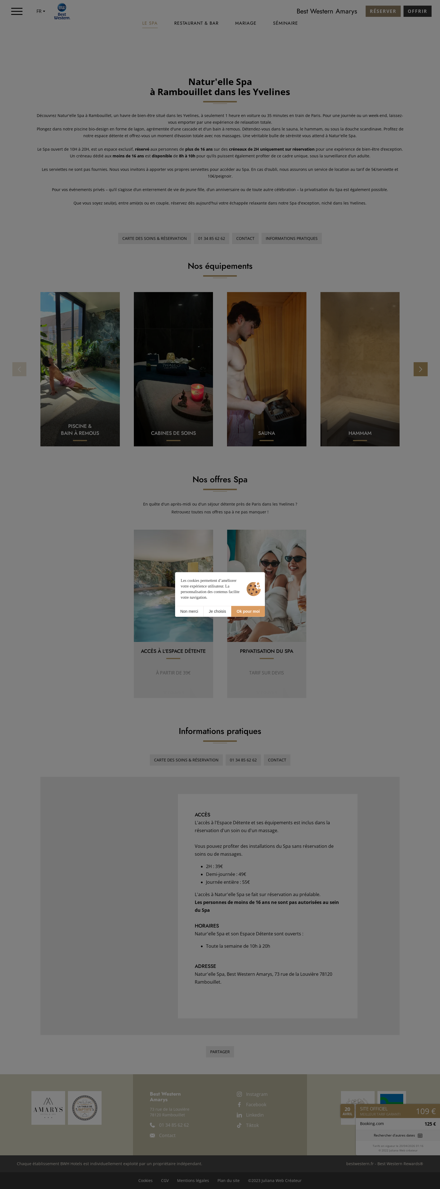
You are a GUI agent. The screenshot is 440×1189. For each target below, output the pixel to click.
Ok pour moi (248, 611)
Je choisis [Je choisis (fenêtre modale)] (217, 611)
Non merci (189, 611)
